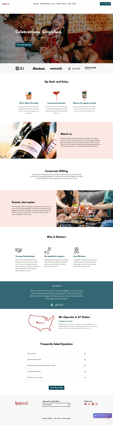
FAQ (69, 3)
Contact (74, 3)
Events (53, 3)
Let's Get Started (105, 3)
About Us (36, 3)
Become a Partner (62, 3)
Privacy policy (66, 418)
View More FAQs (56, 388)
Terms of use (57, 418)
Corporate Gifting (45, 3)
